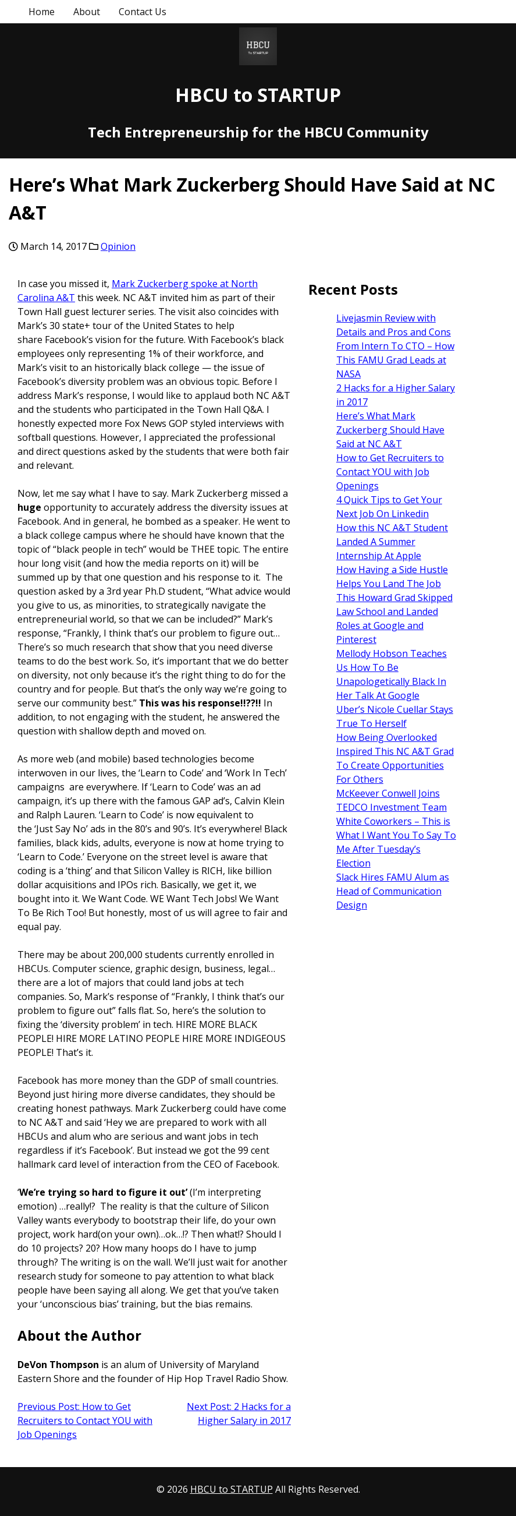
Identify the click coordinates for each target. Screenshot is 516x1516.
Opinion (118, 246)
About (86, 11)
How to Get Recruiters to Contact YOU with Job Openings (390, 471)
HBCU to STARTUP (258, 94)
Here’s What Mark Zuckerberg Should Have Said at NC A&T (390, 429)
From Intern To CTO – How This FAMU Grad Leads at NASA (395, 360)
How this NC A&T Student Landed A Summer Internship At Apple (392, 541)
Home (42, 11)
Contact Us (142, 11)
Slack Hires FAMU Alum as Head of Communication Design (392, 891)
